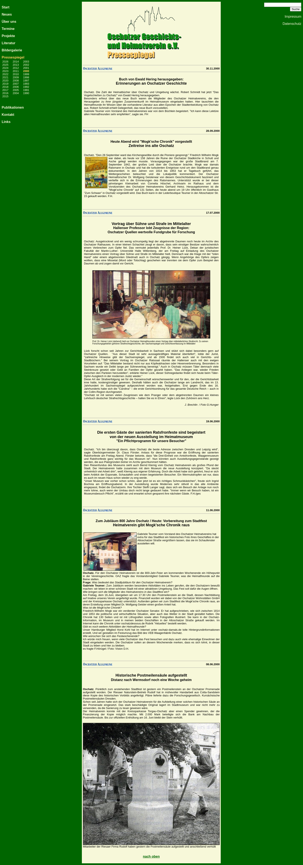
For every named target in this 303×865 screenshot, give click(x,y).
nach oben (151, 856)
